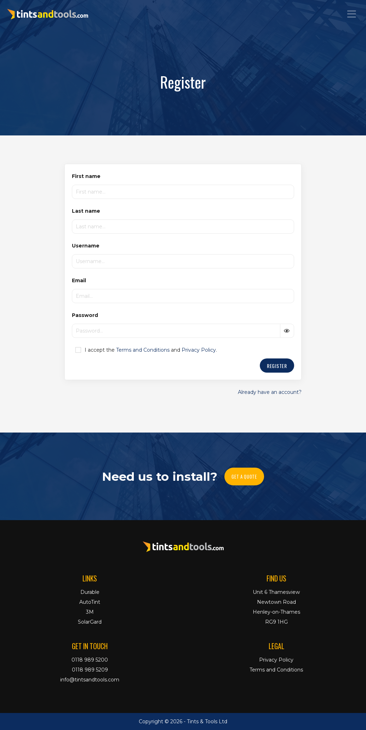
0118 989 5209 (90, 670)
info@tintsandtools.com (89, 679)
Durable (89, 592)
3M (90, 612)
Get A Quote (244, 476)
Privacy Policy (199, 350)
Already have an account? (270, 392)
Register (277, 365)
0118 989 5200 (90, 660)
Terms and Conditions (143, 350)
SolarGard (90, 622)
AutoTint (89, 602)
